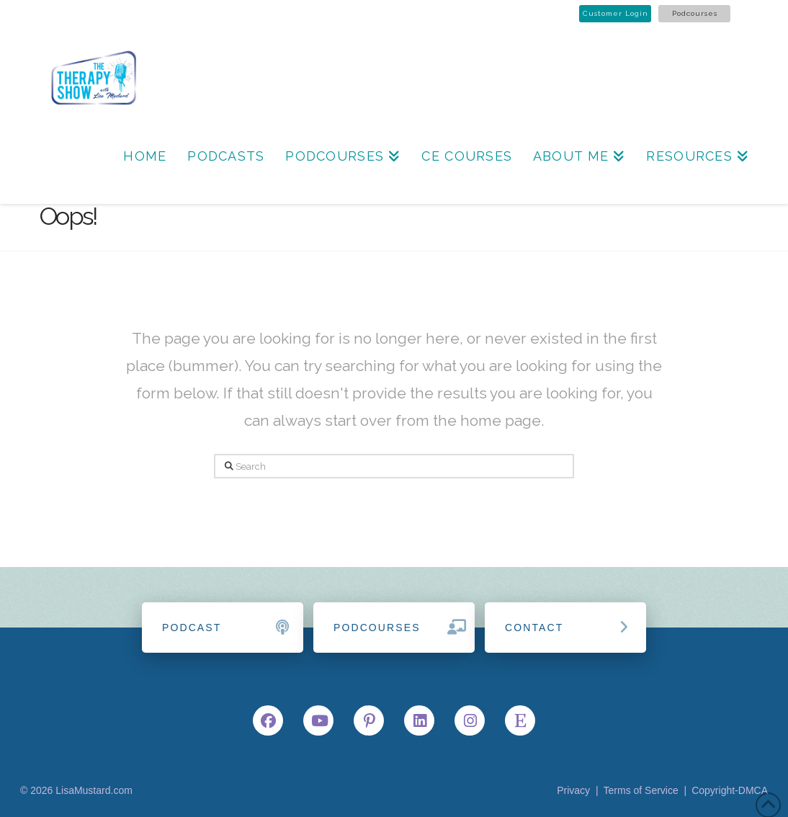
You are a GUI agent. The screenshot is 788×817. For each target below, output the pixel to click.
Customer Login (615, 13)
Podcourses (694, 13)
